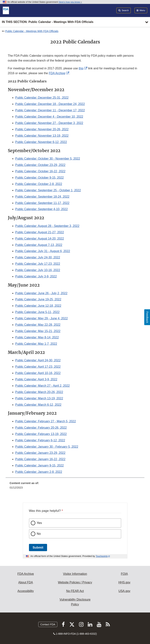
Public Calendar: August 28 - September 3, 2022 (47, 225)
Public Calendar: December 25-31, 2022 (42, 97)
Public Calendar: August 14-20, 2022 (39, 238)
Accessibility (26, 591)
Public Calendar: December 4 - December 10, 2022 (49, 116)
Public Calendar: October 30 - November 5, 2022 (47, 158)
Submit (38, 547)
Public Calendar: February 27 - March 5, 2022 (45, 421)
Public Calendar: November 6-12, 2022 (41, 142)
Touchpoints (102, 556)
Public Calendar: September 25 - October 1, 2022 (48, 190)
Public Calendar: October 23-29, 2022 (40, 165)
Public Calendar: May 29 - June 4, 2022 (41, 318)
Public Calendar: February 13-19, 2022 (41, 434)
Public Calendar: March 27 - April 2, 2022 (42, 385)
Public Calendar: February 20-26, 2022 (41, 427)
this (81, 68)
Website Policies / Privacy (75, 582)
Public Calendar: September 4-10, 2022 (41, 209)
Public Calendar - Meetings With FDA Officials (31, 31)
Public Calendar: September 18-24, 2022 (42, 196)
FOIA (124, 573)
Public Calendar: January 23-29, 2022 (40, 452)
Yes (39, 523)
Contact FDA (47, 624)
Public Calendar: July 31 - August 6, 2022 (42, 251)
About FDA (25, 582)
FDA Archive (57, 73)
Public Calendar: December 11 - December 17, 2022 (50, 110)
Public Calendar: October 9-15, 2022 (39, 177)
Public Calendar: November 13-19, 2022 (42, 135)
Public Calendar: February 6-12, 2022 (40, 440)
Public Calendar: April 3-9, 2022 (36, 379)
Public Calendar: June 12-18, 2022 (38, 305)
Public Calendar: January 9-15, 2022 (39, 465)
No (39, 533)
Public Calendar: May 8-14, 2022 (37, 337)
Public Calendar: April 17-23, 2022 (38, 366)
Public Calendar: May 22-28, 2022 (38, 324)
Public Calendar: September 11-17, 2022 (42, 203)
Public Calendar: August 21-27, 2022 (39, 232)
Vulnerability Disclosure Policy (75, 602)
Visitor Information (75, 573)
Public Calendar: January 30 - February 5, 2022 (46, 446)
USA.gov (124, 591)
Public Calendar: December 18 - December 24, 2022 (50, 104)
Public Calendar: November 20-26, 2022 (42, 129)
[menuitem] (75, 487)
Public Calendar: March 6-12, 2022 (38, 404)
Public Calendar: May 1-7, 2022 (36, 343)
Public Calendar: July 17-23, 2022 (37, 263)
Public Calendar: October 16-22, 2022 (40, 171)
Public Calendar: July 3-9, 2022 (36, 276)
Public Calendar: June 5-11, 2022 (37, 312)
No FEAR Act (75, 591)
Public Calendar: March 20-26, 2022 (39, 392)
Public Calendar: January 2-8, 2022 (38, 471)
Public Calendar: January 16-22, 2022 (40, 459)
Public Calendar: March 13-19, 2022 (39, 398)
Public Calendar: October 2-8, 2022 (38, 184)
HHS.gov (124, 582)
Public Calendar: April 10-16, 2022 (38, 373)
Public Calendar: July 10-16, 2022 (37, 270)
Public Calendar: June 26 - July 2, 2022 (41, 293)
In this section (47, 22)
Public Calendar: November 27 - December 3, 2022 (49, 123)
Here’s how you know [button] (70, 2)
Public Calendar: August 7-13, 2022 (38, 244)
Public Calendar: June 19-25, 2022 (38, 299)
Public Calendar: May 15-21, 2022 (38, 331)
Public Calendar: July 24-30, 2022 (37, 257)
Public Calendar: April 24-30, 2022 (38, 360)
